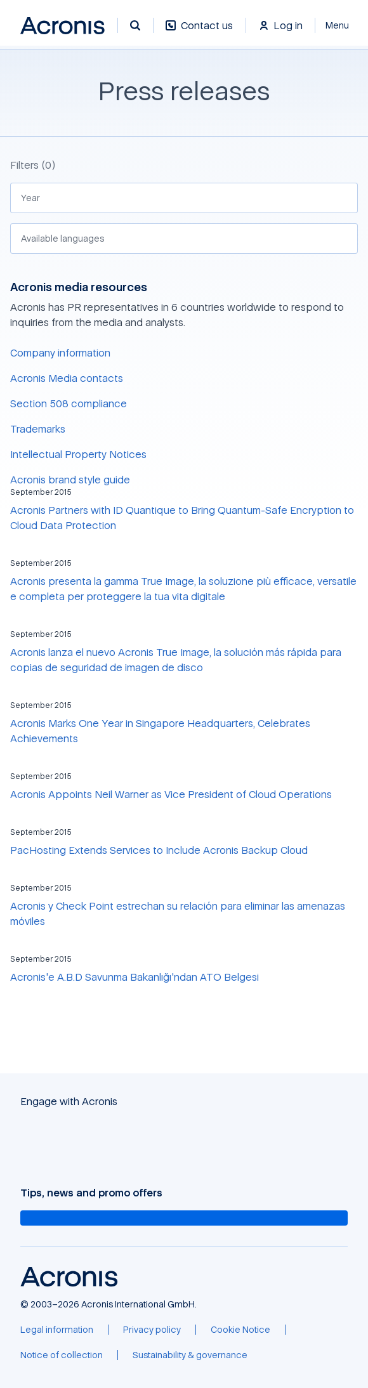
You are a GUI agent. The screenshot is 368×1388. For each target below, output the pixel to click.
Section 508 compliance (68, 403)
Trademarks (37, 429)
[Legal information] (56, 1329)
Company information (60, 353)
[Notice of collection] (61, 1355)
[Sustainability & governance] (190, 1355)
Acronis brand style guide (70, 480)
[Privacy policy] (152, 1329)
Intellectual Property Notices (78, 454)
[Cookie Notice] (240, 1329)
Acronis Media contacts (66, 378)
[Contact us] (199, 32)
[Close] (341, 25)
